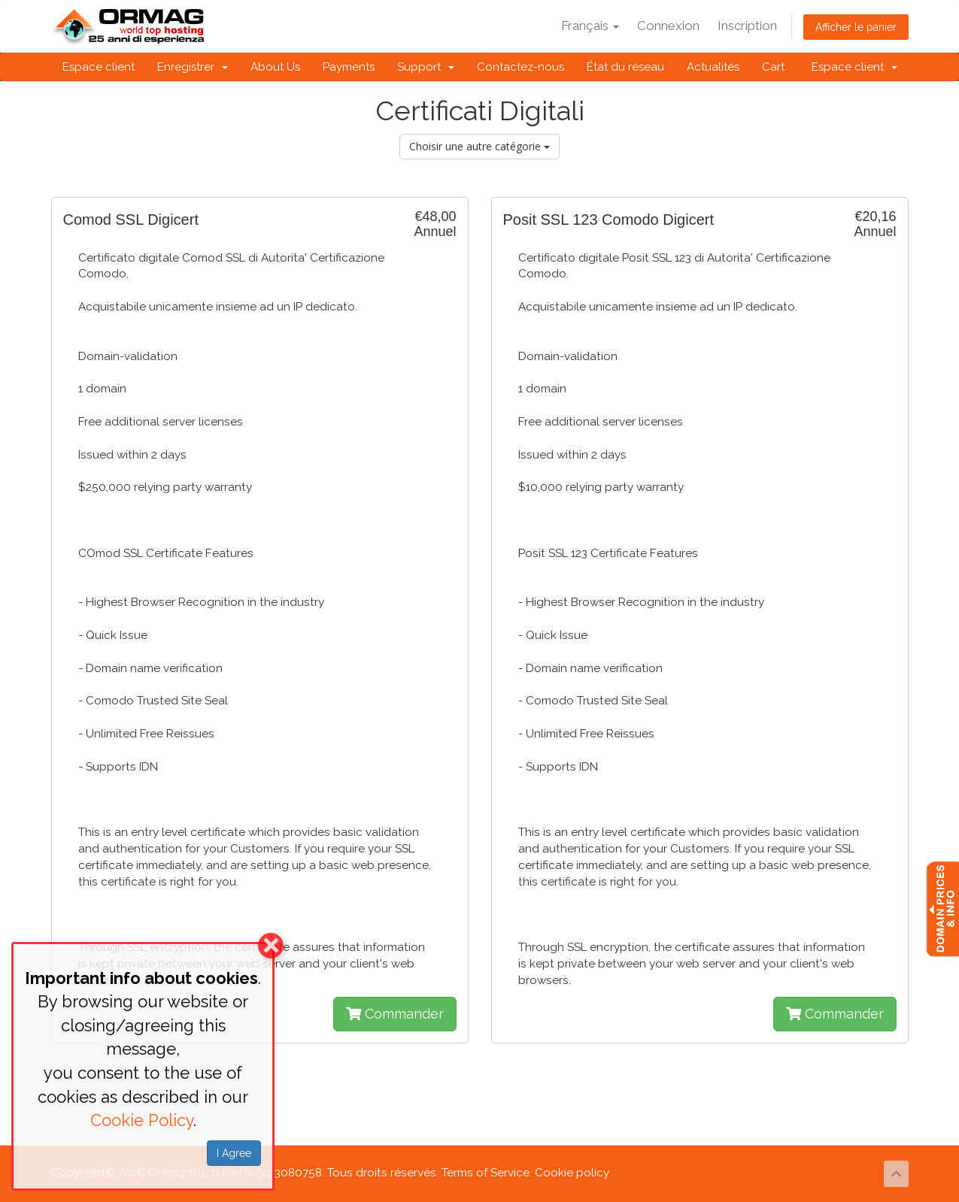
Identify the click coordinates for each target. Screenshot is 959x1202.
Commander (395, 1014)
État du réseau (625, 67)
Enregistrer (192, 67)
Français (590, 25)
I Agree (234, 1153)
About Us (275, 67)
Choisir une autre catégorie (479, 146)
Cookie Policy (141, 1120)
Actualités (713, 67)
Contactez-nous (520, 67)
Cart (773, 67)
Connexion (668, 25)
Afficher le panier (856, 27)
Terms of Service (486, 1172)
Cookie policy (572, 1172)
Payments (349, 67)
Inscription (747, 25)
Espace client (98, 67)
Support (425, 67)
